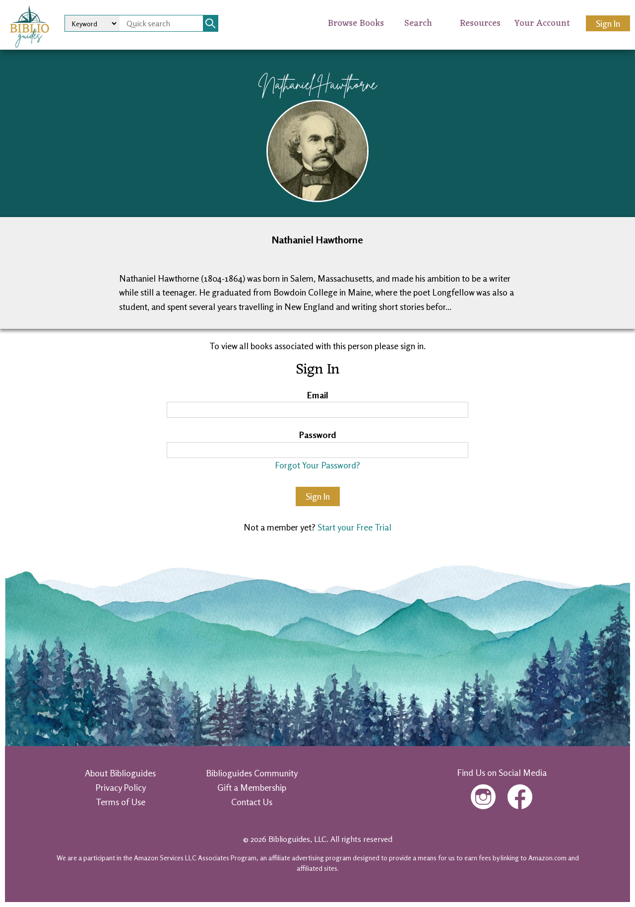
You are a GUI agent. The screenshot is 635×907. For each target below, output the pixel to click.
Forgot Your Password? (317, 464)
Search (418, 23)
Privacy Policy (120, 787)
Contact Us (251, 801)
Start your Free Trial (354, 527)
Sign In (608, 23)
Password (317, 434)
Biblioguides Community (252, 772)
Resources (480, 23)
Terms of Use (120, 801)
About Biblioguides (120, 772)
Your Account (542, 23)
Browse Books (356, 23)
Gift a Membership (251, 787)
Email (317, 394)
